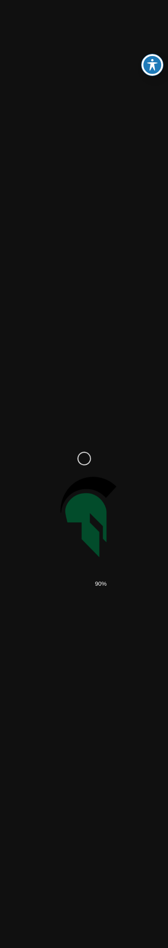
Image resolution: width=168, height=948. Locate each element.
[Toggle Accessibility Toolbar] (152, 65)
